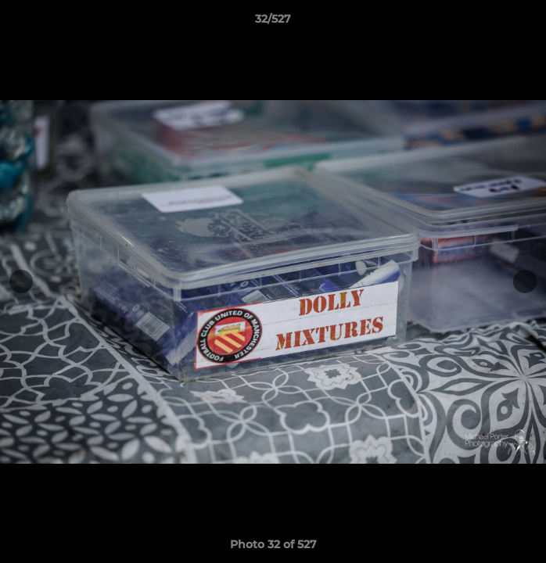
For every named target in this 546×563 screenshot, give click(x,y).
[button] (527, 23)
